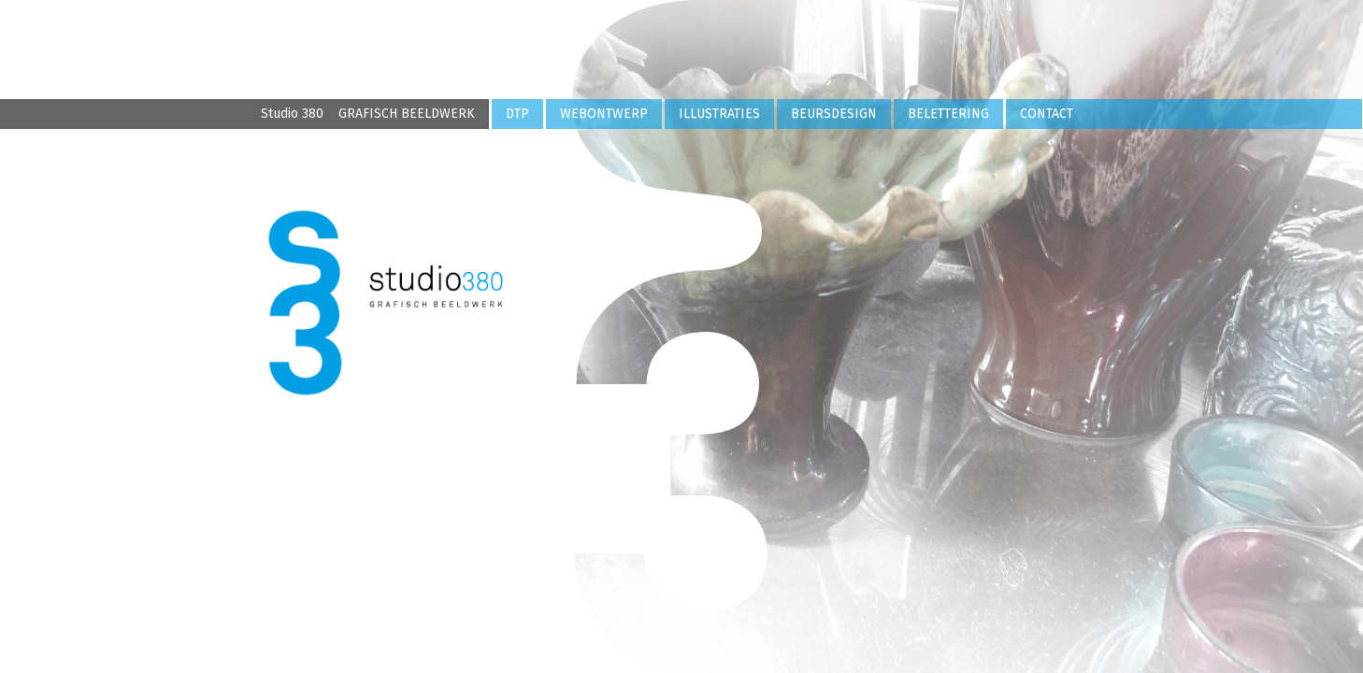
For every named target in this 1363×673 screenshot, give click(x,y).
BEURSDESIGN (834, 114)
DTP (517, 114)
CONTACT (1046, 114)
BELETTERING (948, 114)
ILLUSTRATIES (719, 114)
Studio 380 (368, 114)
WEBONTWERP (604, 114)
